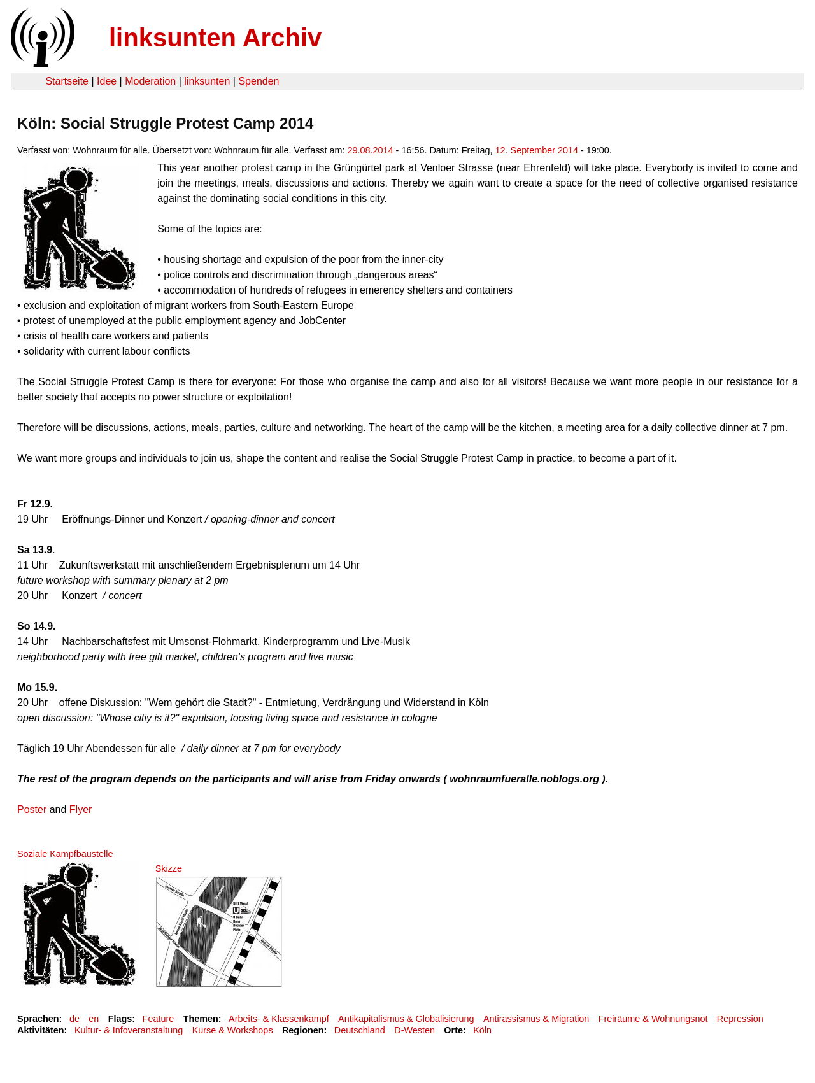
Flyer (80, 809)
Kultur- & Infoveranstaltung (128, 1030)
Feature (158, 1019)
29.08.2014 (370, 150)
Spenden (258, 81)
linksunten (207, 81)
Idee (107, 81)
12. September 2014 (536, 150)
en (94, 1019)
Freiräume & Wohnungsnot (653, 1019)
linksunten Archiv (215, 38)
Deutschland (359, 1030)
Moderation (150, 81)
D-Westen (414, 1030)
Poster (31, 809)
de (74, 1019)
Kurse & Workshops (232, 1030)
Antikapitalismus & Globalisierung (406, 1019)
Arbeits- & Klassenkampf (279, 1019)
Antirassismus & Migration (536, 1019)
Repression (740, 1019)
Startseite (67, 81)
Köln (482, 1030)
